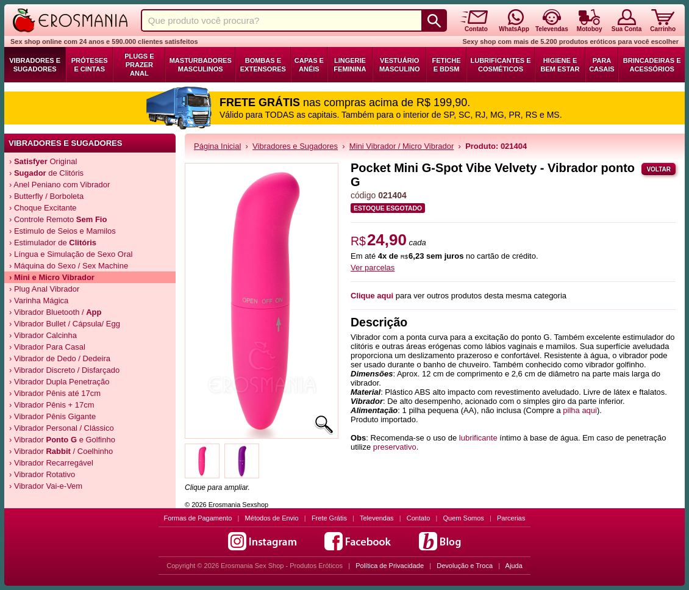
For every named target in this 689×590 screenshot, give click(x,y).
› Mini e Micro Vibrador (52, 277)
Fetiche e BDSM (446, 65)
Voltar (658, 169)
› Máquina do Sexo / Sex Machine (68, 265)
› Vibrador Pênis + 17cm (52, 404)
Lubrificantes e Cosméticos (501, 65)
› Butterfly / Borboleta (46, 196)
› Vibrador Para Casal (47, 346)
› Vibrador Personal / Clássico (61, 428)
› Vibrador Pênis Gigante (52, 416)
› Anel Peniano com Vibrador (59, 184)
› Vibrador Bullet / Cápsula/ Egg (64, 323)
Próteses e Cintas (89, 65)
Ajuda (514, 565)
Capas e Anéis (309, 65)
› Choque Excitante (43, 207)
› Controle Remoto (58, 219)
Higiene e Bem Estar (560, 65)
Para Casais (602, 65)
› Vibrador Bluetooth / (55, 312)
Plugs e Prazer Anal (139, 64)
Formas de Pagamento (198, 518)
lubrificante (478, 437)
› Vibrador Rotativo (42, 474)
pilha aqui (580, 410)
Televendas (377, 518)
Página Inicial (217, 146)
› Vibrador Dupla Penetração (59, 381)
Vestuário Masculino (399, 65)
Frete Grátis (329, 518)
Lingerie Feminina (350, 65)
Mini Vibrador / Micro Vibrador (401, 146)
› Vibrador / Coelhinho (61, 451)
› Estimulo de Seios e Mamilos (62, 231)
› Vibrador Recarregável (51, 462)
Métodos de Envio (272, 518)
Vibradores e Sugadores (34, 65)
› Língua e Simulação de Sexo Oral (70, 254)
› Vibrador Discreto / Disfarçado (64, 370)
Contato (418, 518)
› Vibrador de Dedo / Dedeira (59, 358)
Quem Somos (463, 518)
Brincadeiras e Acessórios (652, 65)
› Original (43, 161)
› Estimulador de (52, 242)
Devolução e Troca (465, 565)
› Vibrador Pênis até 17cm (55, 393)
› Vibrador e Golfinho (62, 439)
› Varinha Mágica (38, 300)
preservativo (394, 446)
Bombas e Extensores (263, 65)
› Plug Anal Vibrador (44, 288)
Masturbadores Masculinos (201, 65)
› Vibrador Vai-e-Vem (45, 486)
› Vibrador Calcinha (43, 335)
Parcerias (511, 518)
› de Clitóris (46, 173)
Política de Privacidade (389, 565)
